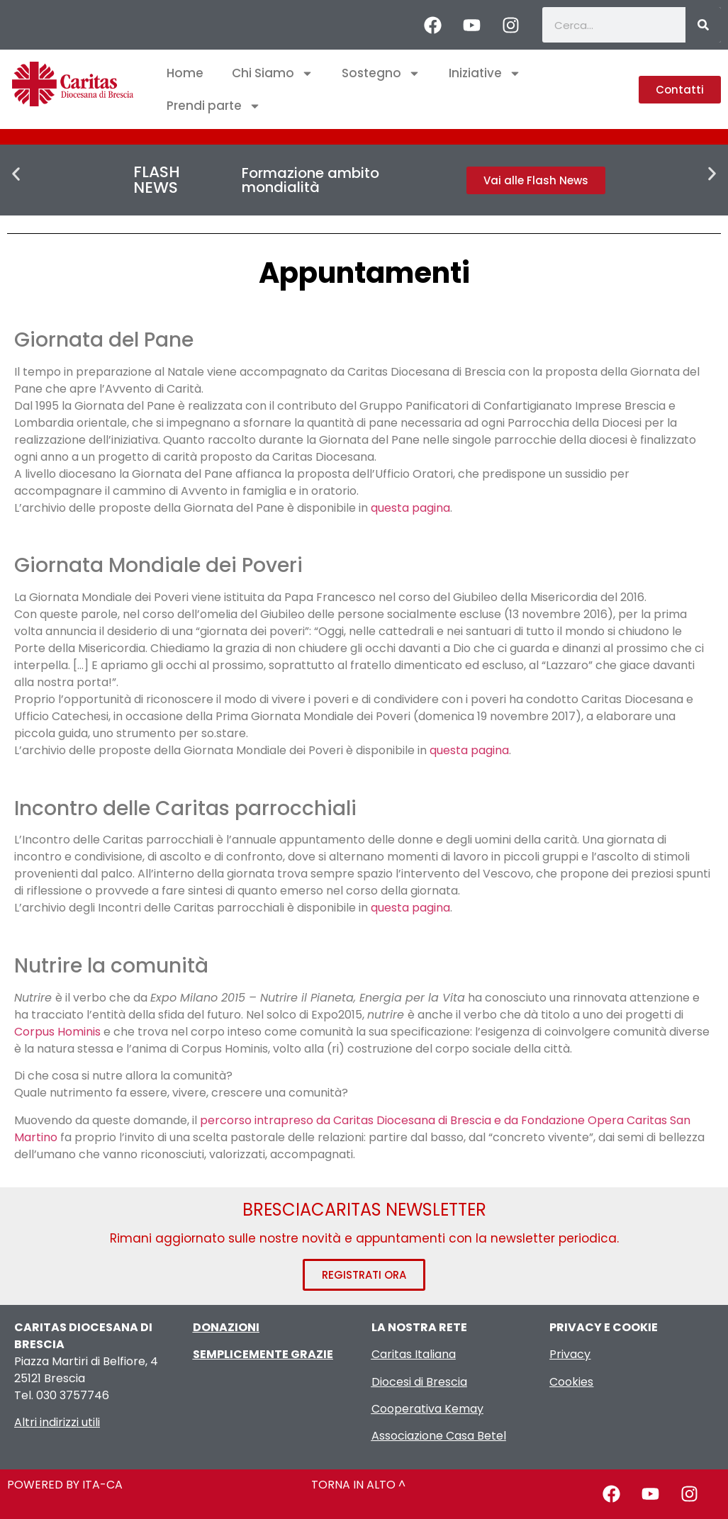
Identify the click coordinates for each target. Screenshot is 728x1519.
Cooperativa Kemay (427, 1409)
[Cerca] (703, 25)
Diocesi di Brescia (419, 1382)
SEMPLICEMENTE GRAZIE (263, 1354)
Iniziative (485, 73)
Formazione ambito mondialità (310, 180)
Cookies (571, 1382)
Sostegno (381, 73)
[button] (16, 174)
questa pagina (410, 508)
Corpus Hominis (57, 1032)
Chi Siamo (272, 73)
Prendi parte (214, 106)
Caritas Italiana (413, 1354)
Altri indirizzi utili (57, 1422)
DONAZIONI (226, 1327)
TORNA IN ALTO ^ (358, 1484)
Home (185, 73)
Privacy (569, 1354)
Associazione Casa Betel (438, 1436)
